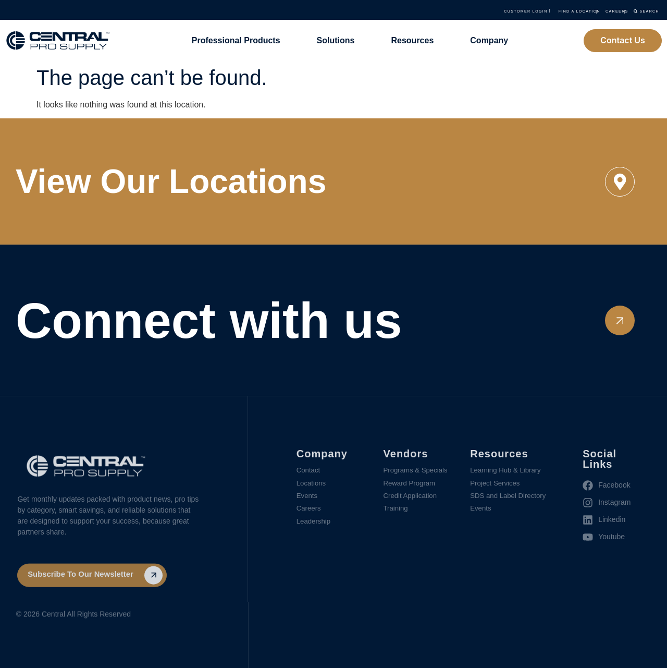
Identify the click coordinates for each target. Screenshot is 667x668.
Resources (412, 40)
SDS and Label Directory (510, 498)
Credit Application (412, 498)
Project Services (496, 484)
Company (489, 40)
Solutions (336, 40)
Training (397, 511)
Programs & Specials (418, 471)
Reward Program (411, 484)
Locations (312, 484)
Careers (310, 511)
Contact (309, 471)
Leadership (314, 525)
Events (308, 498)
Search (630, 11)
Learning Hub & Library (507, 471)
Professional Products (236, 40)
